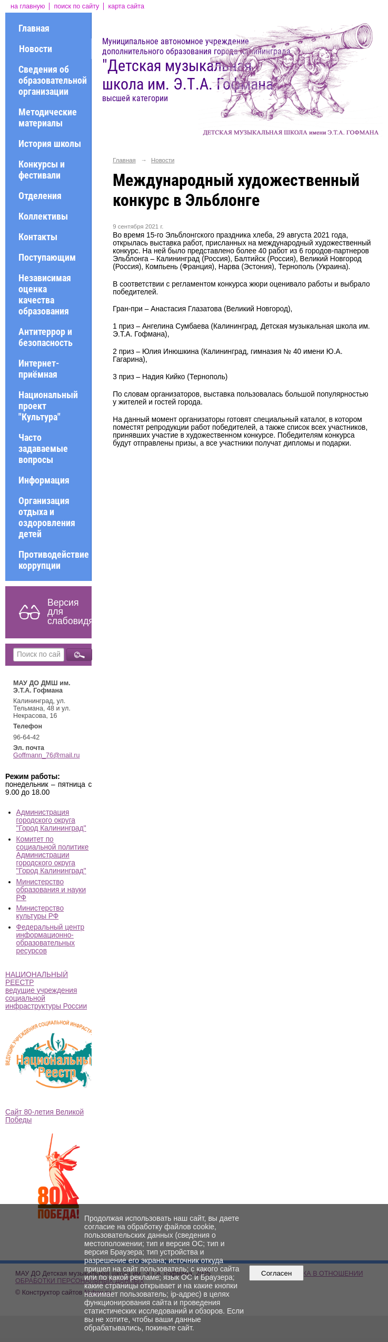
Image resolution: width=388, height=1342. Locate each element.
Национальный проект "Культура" (48, 405)
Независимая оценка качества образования (44, 294)
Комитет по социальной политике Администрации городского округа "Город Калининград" (52, 855)
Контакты (37, 236)
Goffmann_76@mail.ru (46, 755)
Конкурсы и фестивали (41, 170)
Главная (33, 28)
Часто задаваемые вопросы (43, 448)
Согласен (276, 1273)
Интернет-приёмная (38, 369)
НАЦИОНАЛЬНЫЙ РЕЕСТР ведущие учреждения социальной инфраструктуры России (46, 990)
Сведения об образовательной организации (52, 80)
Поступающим (47, 257)
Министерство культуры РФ (40, 912)
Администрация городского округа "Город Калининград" (51, 820)
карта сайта (126, 6)
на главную (28, 6)
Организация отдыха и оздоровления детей (46, 517)
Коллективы (43, 216)
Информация (43, 480)
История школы (49, 143)
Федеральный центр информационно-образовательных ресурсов (50, 939)
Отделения (40, 195)
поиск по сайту (76, 6)
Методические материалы (47, 117)
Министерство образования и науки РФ (51, 890)
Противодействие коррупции (53, 560)
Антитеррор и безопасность (45, 337)
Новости (35, 48)
